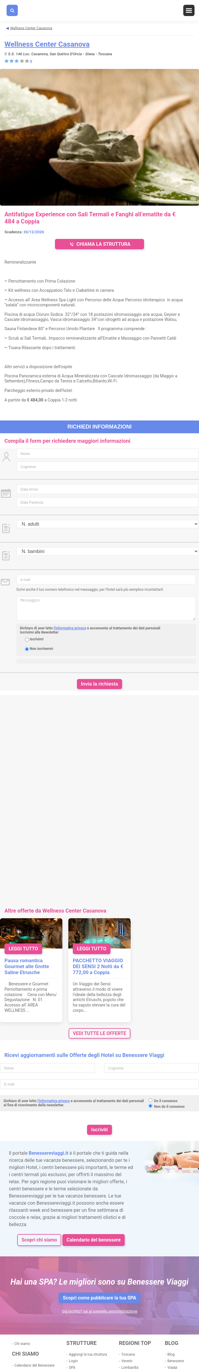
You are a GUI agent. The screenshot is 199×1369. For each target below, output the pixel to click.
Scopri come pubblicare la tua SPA (99, 1298)
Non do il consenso (169, 1107)
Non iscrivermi (41, 649)
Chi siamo (22, 1344)
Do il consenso (166, 1101)
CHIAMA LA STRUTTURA (99, 244)
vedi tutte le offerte (99, 1033)
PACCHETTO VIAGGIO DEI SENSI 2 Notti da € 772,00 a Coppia (98, 966)
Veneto (126, 1361)
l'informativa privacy (70, 628)
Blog (170, 1354)
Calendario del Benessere (34, 1365)
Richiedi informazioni (99, 427)
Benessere (175, 1361)
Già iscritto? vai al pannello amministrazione (99, 1311)
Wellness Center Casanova (47, 44)
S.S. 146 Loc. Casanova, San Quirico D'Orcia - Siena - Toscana (60, 54)
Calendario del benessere (94, 1240)
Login (73, 1361)
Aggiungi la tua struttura (88, 1354)
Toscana (128, 1354)
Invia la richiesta (99, 683)
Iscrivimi (36, 639)
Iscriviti (99, 1129)
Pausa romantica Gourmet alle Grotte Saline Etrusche (26, 966)
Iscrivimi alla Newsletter (39, 632)
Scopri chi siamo (39, 1240)
